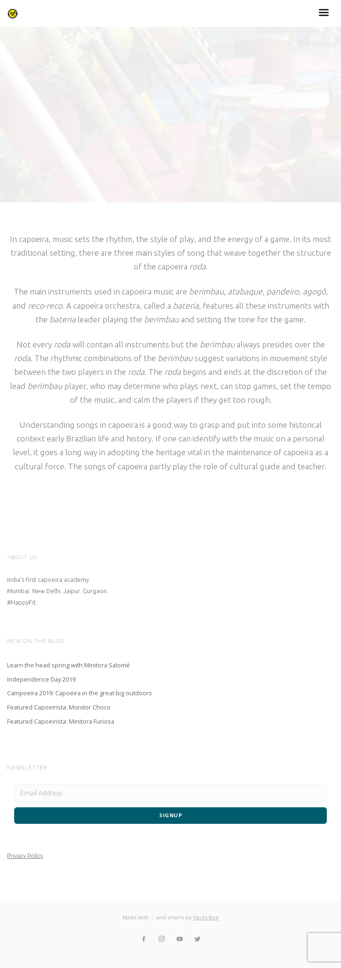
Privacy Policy (25, 855)
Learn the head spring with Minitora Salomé (68, 665)
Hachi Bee (206, 917)
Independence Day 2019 (41, 679)
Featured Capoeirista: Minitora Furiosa (60, 721)
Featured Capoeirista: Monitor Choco (59, 707)
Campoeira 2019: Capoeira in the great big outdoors (79, 693)
